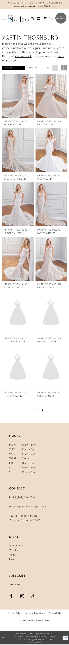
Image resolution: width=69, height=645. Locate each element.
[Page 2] (38, 410)
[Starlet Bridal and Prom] (18, 18)
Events (13, 559)
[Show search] (51, 18)
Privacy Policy (14, 613)
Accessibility (55, 613)
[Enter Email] (25, 585)
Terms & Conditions (35, 613)
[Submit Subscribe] (40, 585)
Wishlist (14, 550)
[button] (3, 18)
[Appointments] (39, 18)
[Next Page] (43, 410)
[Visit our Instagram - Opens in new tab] (22, 596)
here (39, 643)
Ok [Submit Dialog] (65, 638)
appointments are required (23, 6)
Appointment (16, 545)
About (12, 554)
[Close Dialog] (3, 638)
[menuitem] (3, 18)
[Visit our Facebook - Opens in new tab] (11, 596)
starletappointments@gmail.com (28, 506)
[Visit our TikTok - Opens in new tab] (33, 596)
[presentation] (18, 96)
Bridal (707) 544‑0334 (22, 497)
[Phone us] (33, 18)
